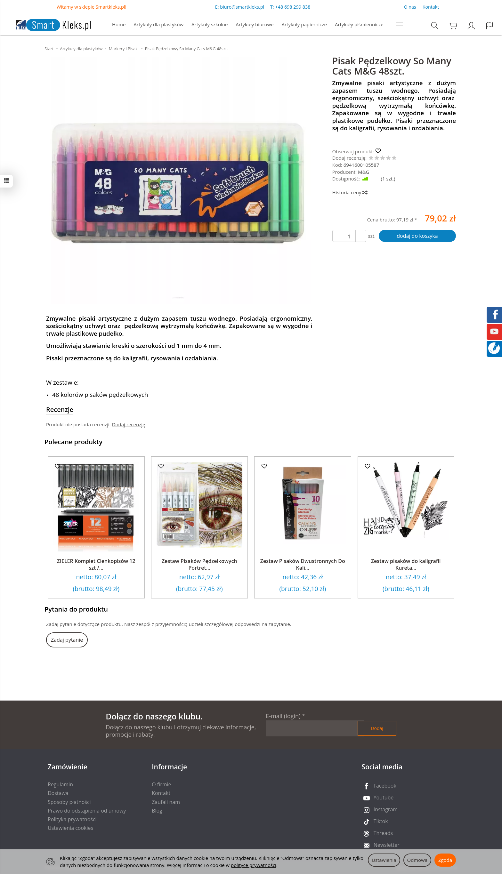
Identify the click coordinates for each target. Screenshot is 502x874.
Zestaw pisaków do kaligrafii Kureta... (406, 564)
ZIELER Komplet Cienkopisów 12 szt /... (96, 564)
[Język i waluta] (489, 25)
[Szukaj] (434, 25)
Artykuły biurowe (254, 24)
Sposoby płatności (69, 802)
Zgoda (445, 860)
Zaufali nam (166, 802)
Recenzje (59, 409)
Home (118, 24)
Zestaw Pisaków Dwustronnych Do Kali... (302, 564)
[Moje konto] (471, 25)
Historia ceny (349, 192)
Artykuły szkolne (209, 24)
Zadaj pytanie (67, 639)
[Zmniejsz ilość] (360, 236)
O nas (410, 7)
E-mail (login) (283, 716)
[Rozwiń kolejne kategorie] (400, 24)
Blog (157, 810)
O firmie (161, 784)
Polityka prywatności (72, 819)
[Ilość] (349, 236)
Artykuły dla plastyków (158, 24)
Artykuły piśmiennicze (359, 24)
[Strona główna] (47, 24)
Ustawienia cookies (70, 827)
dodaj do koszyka (417, 235)
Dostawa (58, 793)
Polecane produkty (73, 441)
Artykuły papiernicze (304, 24)
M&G (363, 172)
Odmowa (417, 860)
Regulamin (60, 784)
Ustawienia (384, 860)
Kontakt (431, 7)
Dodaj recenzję (128, 424)
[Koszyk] (453, 25)
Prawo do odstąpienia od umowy (87, 810)
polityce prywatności (253, 865)
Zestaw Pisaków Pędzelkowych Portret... (199, 564)
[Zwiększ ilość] (337, 236)
